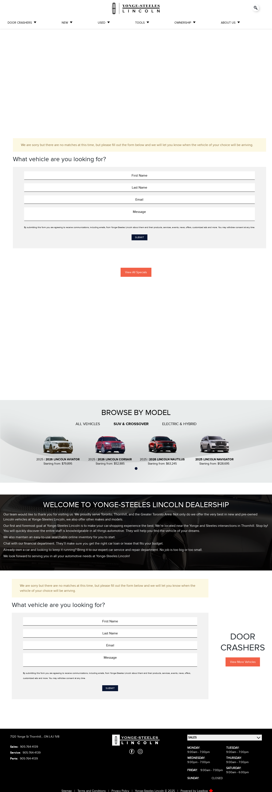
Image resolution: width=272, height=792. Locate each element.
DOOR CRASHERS (20, 22)
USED (101, 22)
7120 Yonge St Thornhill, (26, 736)
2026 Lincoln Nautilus (167, 459)
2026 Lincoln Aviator (63, 459)
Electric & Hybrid (179, 424)
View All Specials (136, 272)
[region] (136, 79)
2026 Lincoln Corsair (115, 459)
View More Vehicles (243, 662)
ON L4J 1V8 (51, 736)
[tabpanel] (58, 450)
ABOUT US (228, 22)
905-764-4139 (29, 747)
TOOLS (140, 22)
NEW (65, 22)
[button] (6, 76)
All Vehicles (88, 424)
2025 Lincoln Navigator (214, 459)
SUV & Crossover (131, 424)
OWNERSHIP (182, 22)
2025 (39, 459)
